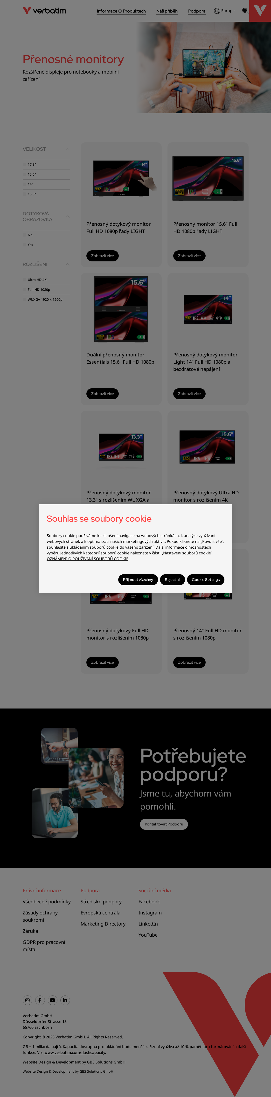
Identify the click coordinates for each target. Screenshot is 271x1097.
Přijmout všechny (138, 579)
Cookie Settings (206, 579)
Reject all (172, 579)
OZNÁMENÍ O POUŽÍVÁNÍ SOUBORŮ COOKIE (87, 558)
